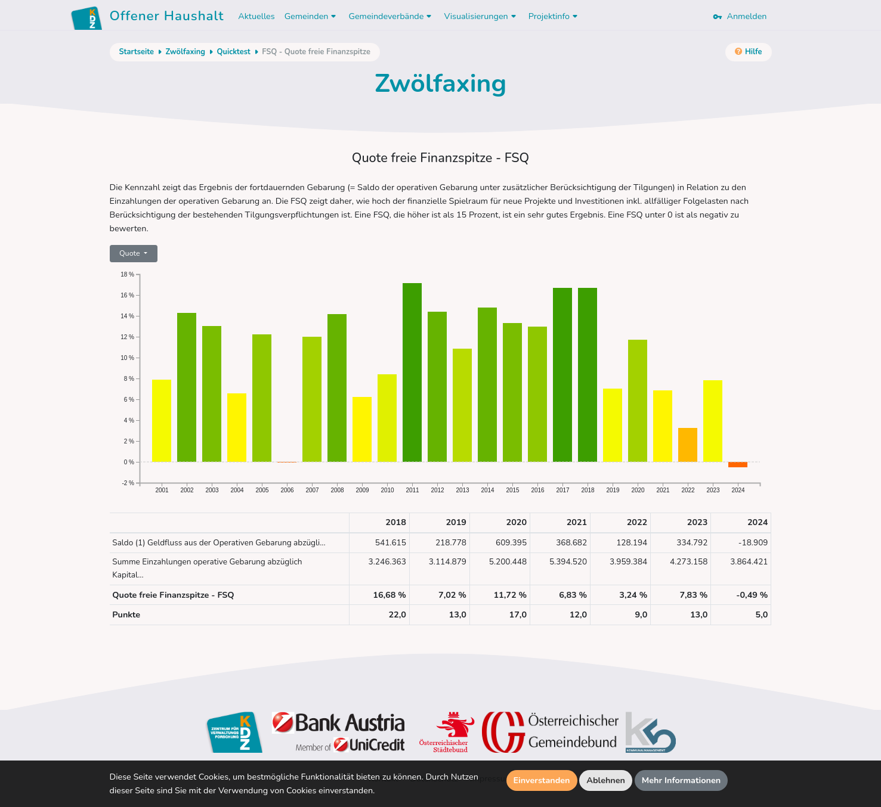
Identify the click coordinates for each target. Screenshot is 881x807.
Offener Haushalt (167, 18)
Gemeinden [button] (312, 16)
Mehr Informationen (681, 780)
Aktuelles (256, 16)
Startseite (136, 51)
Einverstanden (542, 780)
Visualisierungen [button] (481, 16)
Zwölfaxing (185, 51)
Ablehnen (605, 780)
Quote (130, 253)
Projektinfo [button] (554, 16)
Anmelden (739, 16)
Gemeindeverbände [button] (391, 16)
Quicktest (233, 51)
